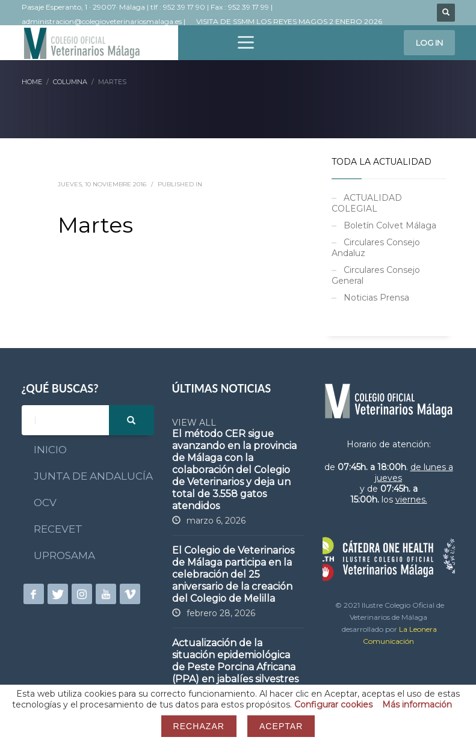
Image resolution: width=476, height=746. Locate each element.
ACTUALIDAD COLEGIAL (367, 203)
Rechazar (198, 726)
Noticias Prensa (376, 297)
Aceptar (281, 726)
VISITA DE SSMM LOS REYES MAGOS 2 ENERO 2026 (289, 21)
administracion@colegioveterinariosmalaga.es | (104, 21)
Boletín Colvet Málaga (390, 225)
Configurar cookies (333, 704)
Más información (417, 704)
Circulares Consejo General (376, 275)
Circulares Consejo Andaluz (376, 247)
